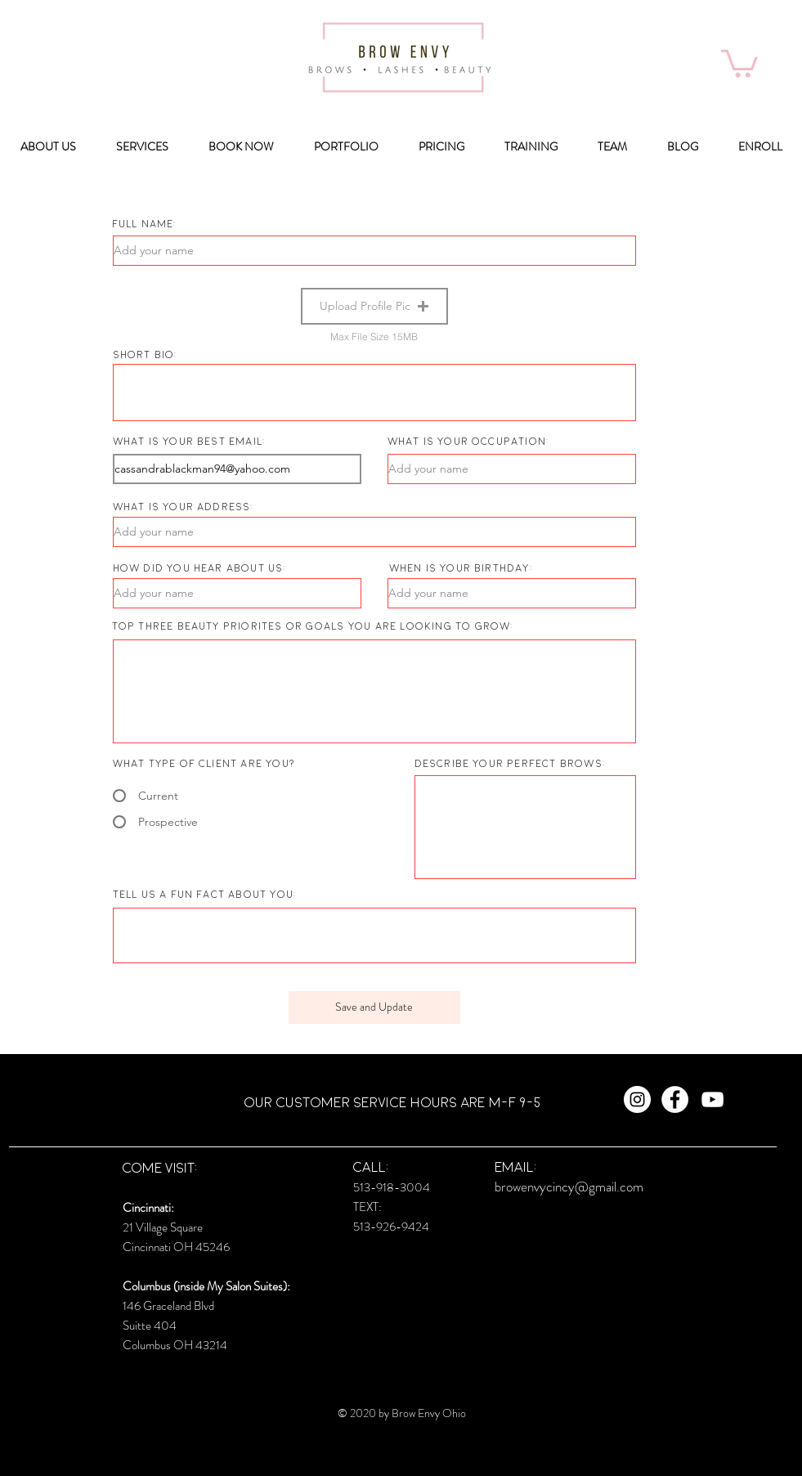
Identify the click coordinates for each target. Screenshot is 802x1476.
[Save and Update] (374, 1007)
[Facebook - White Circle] (674, 1099)
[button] (739, 62)
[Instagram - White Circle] (637, 1099)
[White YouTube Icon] (712, 1099)
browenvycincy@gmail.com (569, 1186)
